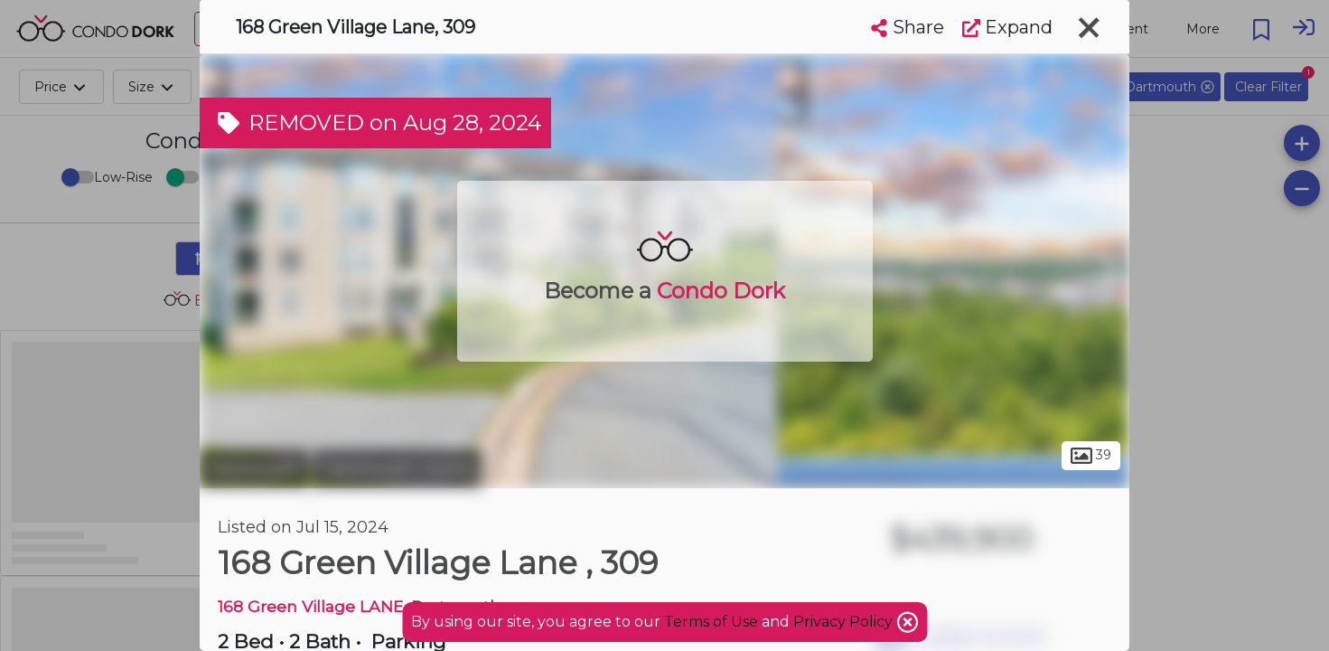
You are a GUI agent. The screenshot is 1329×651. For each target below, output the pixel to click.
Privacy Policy (844, 621)
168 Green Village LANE (310, 606)
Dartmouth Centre (398, 468)
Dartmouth (254, 468)
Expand (1007, 27)
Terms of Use (711, 621)
